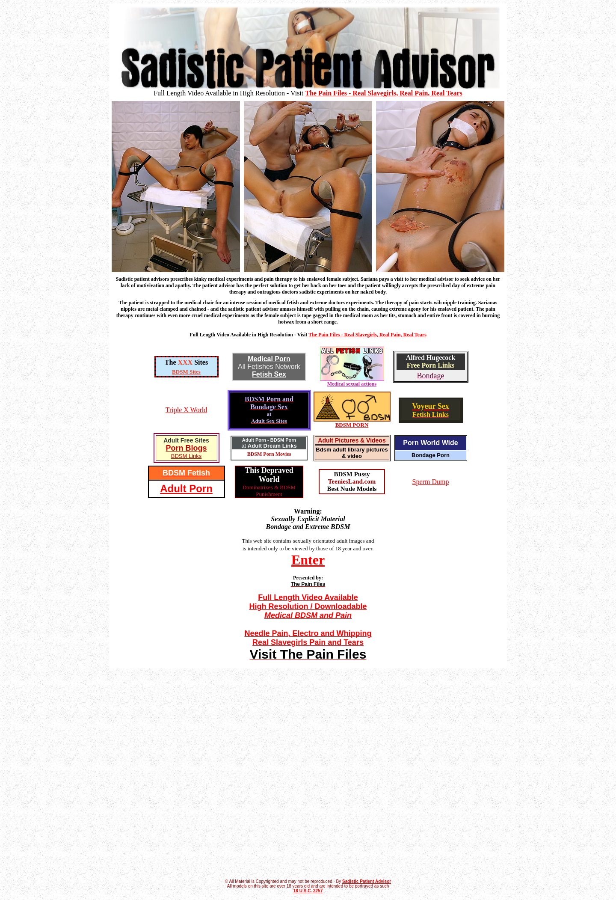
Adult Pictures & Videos (351, 440)
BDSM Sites (186, 371)
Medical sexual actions (352, 381)
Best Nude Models (352, 488)
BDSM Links (186, 456)
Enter (308, 559)
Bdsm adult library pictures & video (352, 452)
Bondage (430, 375)
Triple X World (186, 409)
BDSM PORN (352, 425)
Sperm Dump (430, 481)
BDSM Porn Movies (269, 454)
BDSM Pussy (352, 474)
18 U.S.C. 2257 (308, 890)
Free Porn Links (431, 365)
